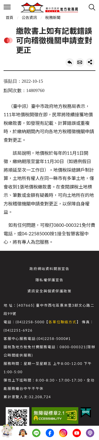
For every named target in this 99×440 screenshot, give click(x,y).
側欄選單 (7, 7)
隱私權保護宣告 (49, 280)
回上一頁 (69, 62)
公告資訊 (29, 17)
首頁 (9, 17)
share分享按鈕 (90, 62)
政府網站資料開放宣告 (49, 269)
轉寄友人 (80, 62)
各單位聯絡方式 (63, 322)
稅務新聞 (52, 17)
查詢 (92, 7)
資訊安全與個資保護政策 (49, 291)
